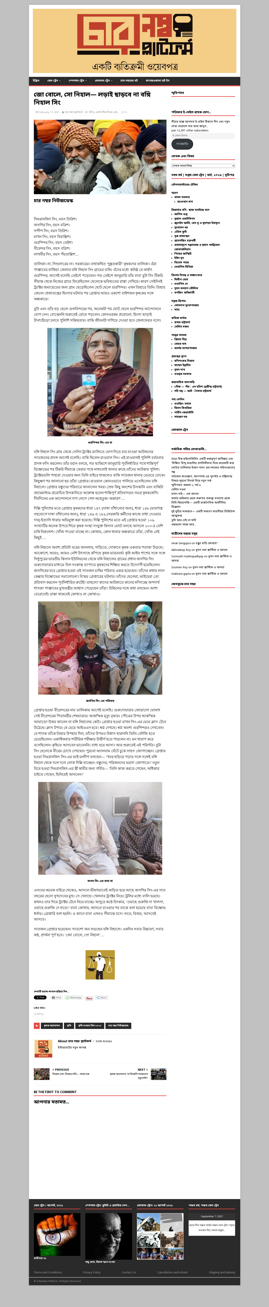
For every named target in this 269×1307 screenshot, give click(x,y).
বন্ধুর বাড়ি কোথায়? (207, 543)
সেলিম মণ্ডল (178, 490)
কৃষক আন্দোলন (52, 1025)
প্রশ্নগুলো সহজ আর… (183, 525)
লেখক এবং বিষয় (182, 156)
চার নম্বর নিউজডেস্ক (118, 1025)
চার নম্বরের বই (129, 81)
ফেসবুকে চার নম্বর (183, 584)
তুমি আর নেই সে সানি (183, 520)
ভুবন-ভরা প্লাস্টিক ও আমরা (212, 550)
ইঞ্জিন (36, 81)
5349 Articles (104, 1041)
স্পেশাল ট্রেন (76, 81)
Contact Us (129, 1273)
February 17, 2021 (49, 112)
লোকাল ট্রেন (102, 81)
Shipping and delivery (222, 1273)
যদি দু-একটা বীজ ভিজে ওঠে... (104, 112)
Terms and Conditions (48, 1273)
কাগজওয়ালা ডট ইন (157, 81)
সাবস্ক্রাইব (182, 143)
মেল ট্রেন (52, 81)
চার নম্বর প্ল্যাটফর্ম (74, 112)
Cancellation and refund (172, 1273)
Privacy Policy (91, 1273)
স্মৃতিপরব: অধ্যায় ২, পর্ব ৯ (186, 485)
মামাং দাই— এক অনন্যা (185, 494)
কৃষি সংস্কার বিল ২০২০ (89, 1025)
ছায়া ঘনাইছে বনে (199, 210)
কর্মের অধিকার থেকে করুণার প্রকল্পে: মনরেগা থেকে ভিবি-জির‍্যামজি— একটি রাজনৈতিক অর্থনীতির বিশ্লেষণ (200, 503)
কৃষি (69, 1025)
